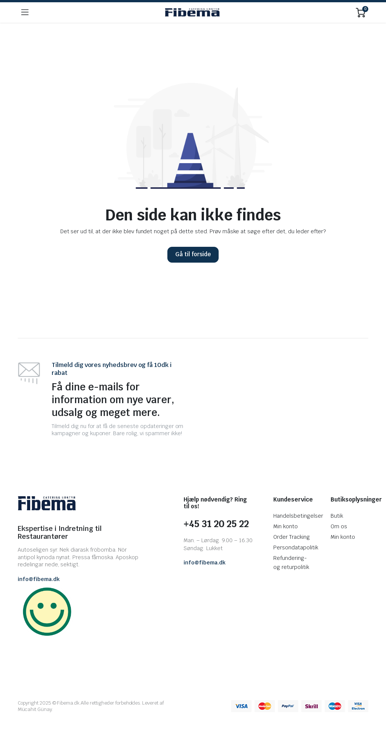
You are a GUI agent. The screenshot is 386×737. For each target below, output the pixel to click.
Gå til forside (193, 254)
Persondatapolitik (295, 547)
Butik (337, 515)
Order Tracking (291, 537)
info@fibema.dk (39, 579)
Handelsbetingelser (298, 515)
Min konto (285, 526)
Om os (339, 526)
